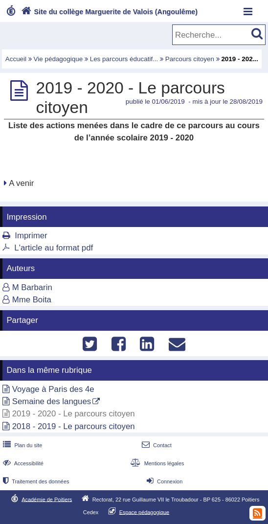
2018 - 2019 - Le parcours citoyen (73, 426)
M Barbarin (32, 287)
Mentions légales (156, 463)
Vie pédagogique (58, 59)
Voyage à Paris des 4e (53, 389)
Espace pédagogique (144, 512)
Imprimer (31, 235)
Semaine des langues (51, 401)
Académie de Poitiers (47, 499)
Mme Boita (31, 299)
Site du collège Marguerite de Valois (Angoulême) (108, 12)
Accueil (15, 59)
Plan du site (21, 445)
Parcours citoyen (189, 59)
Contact (156, 445)
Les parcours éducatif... (124, 59)
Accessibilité (22, 463)
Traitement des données (35, 481)
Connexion (163, 481)
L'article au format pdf (53, 247)
